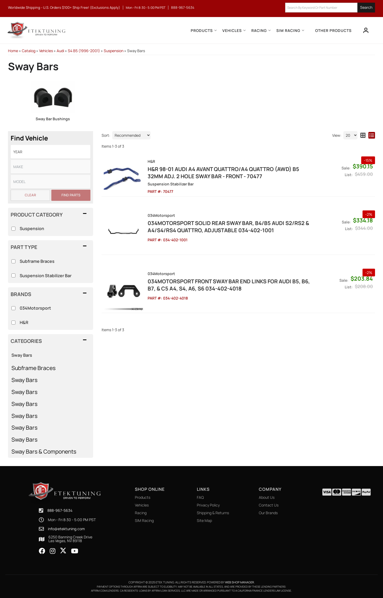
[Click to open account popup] (366, 30)
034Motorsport (35, 308)
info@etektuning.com (66, 529)
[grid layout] (363, 135)
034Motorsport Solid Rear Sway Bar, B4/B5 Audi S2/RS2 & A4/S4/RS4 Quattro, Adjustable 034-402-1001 (228, 226)
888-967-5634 (59, 510)
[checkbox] (13, 308)
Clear (30, 195)
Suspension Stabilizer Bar (46, 276)
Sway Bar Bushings (53, 118)
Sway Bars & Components (43, 451)
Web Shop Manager (239, 582)
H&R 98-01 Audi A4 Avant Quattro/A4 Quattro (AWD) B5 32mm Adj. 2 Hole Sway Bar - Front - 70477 (223, 172)
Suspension (32, 228)
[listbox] (50, 152)
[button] (330, 8)
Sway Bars (24, 380)
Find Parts (70, 195)
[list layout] (371, 135)
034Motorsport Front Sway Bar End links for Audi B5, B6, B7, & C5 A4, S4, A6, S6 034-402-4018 (229, 285)
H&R (24, 322)
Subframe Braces (33, 368)
